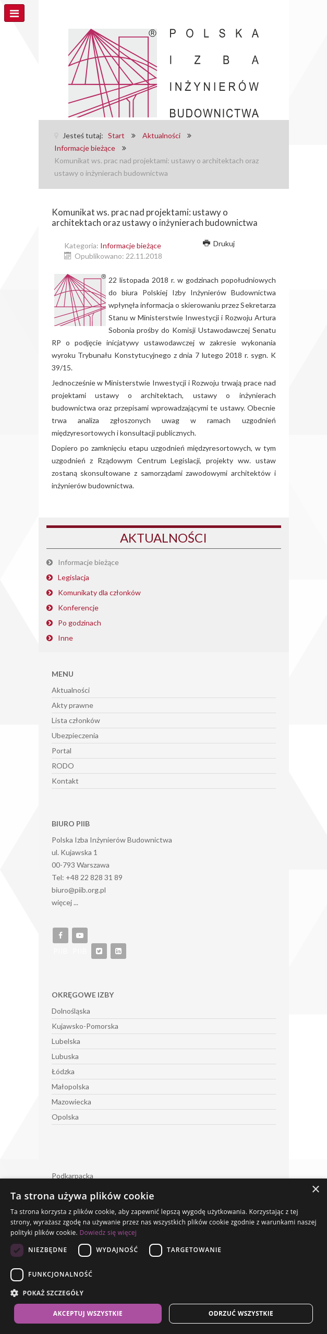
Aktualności (71, 690)
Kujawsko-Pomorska (85, 1025)
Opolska (65, 1116)
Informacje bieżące (130, 245)
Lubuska (65, 1056)
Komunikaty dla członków (99, 592)
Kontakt (65, 780)
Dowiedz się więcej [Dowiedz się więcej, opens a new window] (108, 1232)
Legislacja (73, 577)
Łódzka (63, 1071)
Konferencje (78, 607)
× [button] (315, 1190)
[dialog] (163, 1256)
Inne (65, 637)
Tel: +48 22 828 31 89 (87, 877)
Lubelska (66, 1041)
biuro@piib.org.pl (79, 889)
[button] (163, 1293)
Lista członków (76, 720)
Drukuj (219, 243)
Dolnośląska (71, 1010)
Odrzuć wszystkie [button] (241, 1313)
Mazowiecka (71, 1101)
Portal (61, 750)
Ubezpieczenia (75, 735)
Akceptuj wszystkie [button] (88, 1313)
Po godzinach (79, 622)
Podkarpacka (72, 1175)
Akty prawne (72, 705)
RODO (63, 765)
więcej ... (65, 902)
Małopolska (70, 1086)
